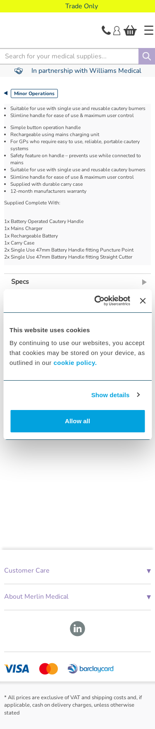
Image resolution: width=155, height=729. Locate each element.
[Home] (149, 30)
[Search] (146, 56)
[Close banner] (142, 301)
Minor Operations (34, 93)
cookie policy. (75, 362)
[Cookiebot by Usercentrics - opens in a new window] (97, 300)
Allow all (77, 420)
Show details (110, 394)
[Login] (116, 29)
